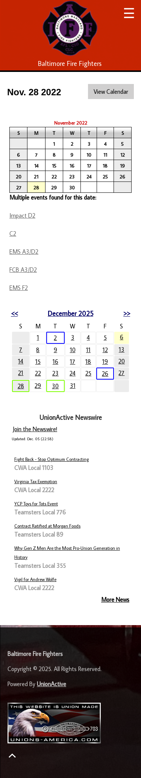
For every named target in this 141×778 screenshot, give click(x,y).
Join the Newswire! (35, 429)
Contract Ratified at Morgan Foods (47, 526)
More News (115, 599)
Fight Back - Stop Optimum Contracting (51, 459)
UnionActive (51, 684)
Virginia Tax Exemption (35, 481)
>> (126, 313)
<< (14, 313)
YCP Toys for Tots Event (36, 503)
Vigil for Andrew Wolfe (35, 579)
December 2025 (70, 313)
